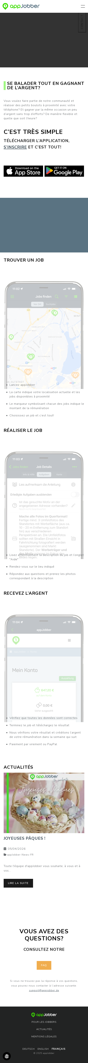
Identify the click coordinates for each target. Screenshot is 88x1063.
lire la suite (18, 883)
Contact (82, 22)
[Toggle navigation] (83, 6)
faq (44, 965)
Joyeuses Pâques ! (24, 838)
